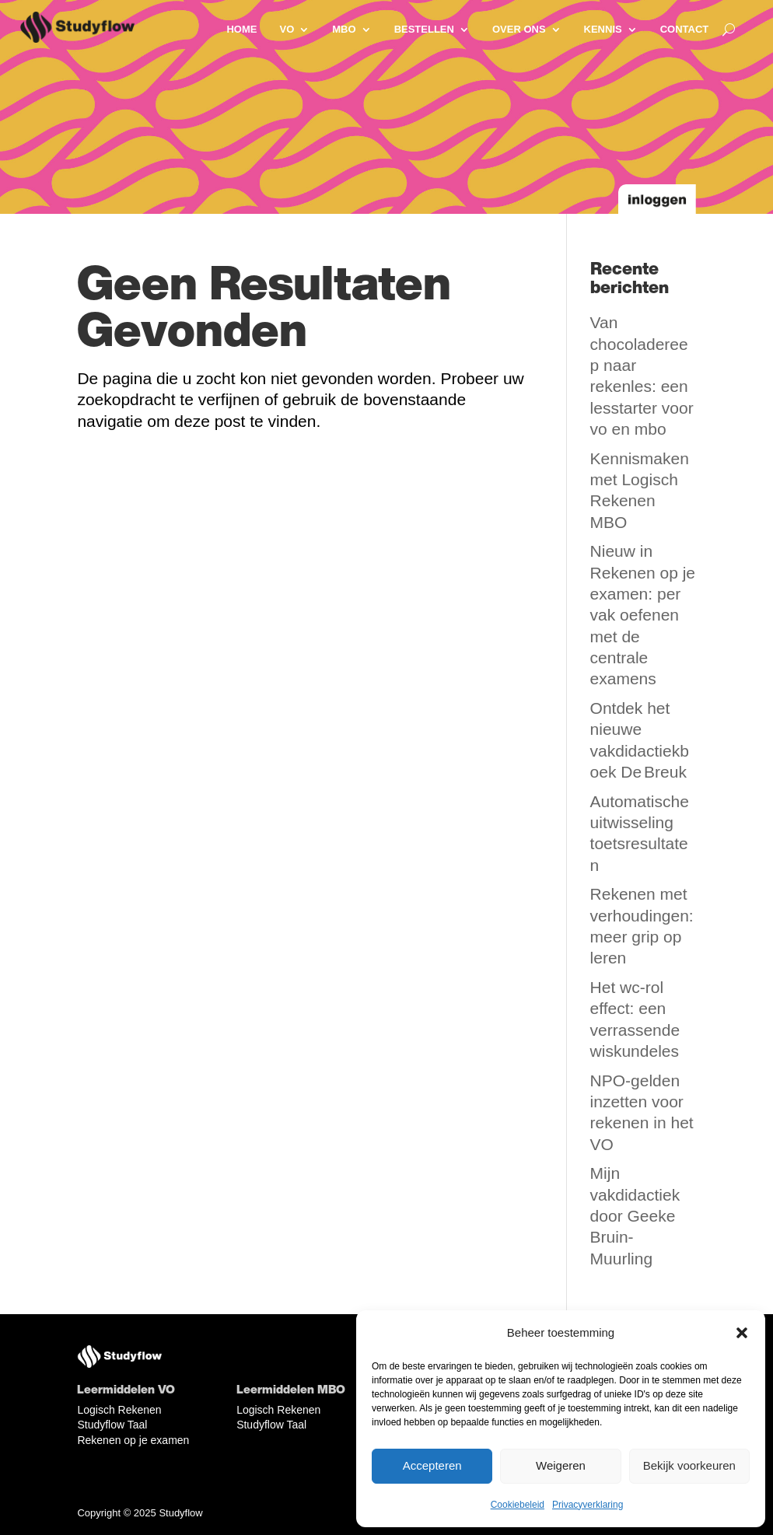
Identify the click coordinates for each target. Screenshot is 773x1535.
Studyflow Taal (112, 1424)
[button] (742, 1333)
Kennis (603, 29)
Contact (684, 29)
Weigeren (561, 1465)
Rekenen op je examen (133, 1440)
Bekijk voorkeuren (689, 1465)
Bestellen (424, 29)
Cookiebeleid (517, 1504)
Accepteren (432, 1465)
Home (241, 29)
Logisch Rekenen (119, 1410)
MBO (343, 29)
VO (286, 29)
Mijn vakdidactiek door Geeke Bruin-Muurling (635, 1215)
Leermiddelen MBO (290, 1388)
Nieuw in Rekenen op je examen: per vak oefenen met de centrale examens (642, 614)
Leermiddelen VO (126, 1388)
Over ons (519, 29)
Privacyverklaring (587, 1504)
